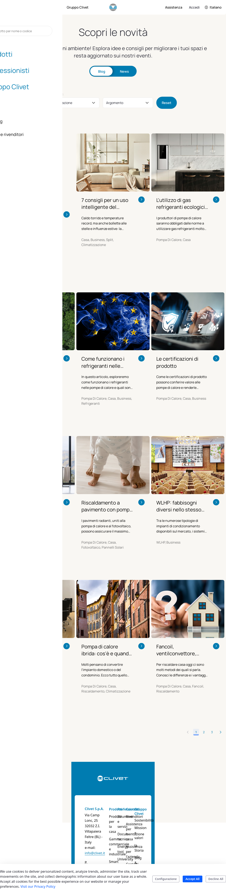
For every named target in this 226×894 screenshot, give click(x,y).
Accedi (194, 7)
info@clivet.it (44, 816)
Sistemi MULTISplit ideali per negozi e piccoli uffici (28, 635)
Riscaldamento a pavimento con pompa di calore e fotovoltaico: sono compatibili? (106, 491)
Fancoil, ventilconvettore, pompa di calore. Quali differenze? (181, 635)
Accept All (192, 879)
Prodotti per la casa (110, 804)
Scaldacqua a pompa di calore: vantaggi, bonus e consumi (30, 491)
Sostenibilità (188, 805)
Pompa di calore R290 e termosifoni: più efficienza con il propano (32, 347)
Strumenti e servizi (134, 804)
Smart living (108, 831)
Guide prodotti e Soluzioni (110, 841)
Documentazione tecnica (137, 816)
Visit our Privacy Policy (38, 886)
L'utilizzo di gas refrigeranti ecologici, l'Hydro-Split (181, 204)
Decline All (215, 879)
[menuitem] (25, 7)
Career (183, 843)
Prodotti (105, 794)
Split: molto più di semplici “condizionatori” (27, 204)
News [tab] (124, 71)
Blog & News (188, 828)
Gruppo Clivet (184, 796)
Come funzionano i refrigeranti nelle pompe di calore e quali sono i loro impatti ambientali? (103, 347)
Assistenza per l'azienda (163, 824)
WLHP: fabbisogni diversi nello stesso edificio (178, 491)
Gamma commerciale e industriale (110, 819)
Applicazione (62, 102)
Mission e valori (190, 812)
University (133, 834)
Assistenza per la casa (163, 811)
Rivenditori (160, 801)
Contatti (158, 794)
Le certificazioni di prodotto (177, 347)
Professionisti (136, 794)
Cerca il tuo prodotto (107, 854)
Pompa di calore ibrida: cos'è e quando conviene (106, 635)
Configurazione (166, 879)
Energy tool (134, 826)
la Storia (184, 820)
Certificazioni (188, 835)
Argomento (114, 102)
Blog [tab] (101, 71)
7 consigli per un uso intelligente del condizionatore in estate (104, 204)
